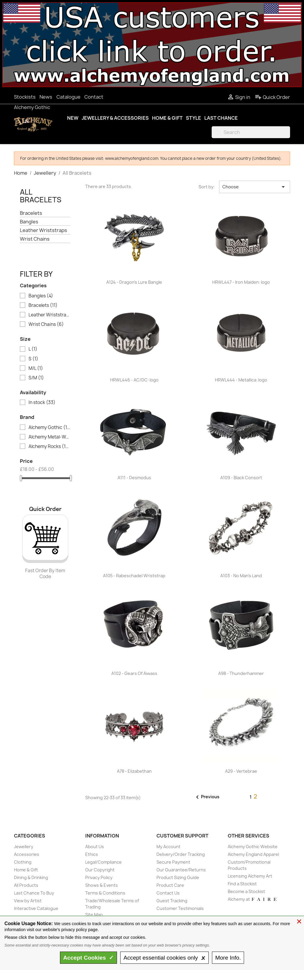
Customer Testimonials (180, 908)
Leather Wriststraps (43, 230)
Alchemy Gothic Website (253, 846)
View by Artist (28, 900)
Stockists (25, 97)
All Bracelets (40, 196)
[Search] (251, 132)
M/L (35, 368)
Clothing (22, 862)
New (72, 118)
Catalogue (68, 97)
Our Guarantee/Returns (181, 870)
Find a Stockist (242, 884)
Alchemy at (252, 899)
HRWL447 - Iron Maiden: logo (241, 282)
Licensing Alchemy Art (250, 876)
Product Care (170, 885)
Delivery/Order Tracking (180, 854)
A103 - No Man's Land (241, 575)
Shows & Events (101, 885)
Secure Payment (173, 862)
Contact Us (168, 893)
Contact (93, 97)
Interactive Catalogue (36, 908)
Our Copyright (100, 870)
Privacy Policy (99, 877)
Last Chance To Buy (34, 893)
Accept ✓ (88, 958)
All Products (26, 885)
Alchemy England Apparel (253, 854)
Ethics (91, 854)
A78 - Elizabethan (134, 771)
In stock (42, 403)
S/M (36, 378)
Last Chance (221, 118)
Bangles (29, 222)
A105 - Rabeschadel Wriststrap (134, 575)
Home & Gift (167, 118)
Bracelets (31, 213)
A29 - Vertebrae (241, 771)
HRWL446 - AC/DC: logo (134, 380)
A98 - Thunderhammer (241, 673)
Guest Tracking (171, 900)
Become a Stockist (246, 891)
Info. (228, 958)
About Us (94, 846)
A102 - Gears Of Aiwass (134, 673)
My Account (168, 846)
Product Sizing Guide (177, 877)
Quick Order (272, 97)
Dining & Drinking (31, 877)
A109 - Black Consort (241, 477)
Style (193, 118)
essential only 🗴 (164, 958)
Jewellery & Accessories (115, 118)
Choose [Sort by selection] (254, 186)
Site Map (94, 914)
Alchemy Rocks (49, 446)
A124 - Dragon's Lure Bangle (134, 282)
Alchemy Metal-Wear (49, 437)
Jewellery (23, 846)
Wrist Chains (35, 239)
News (45, 97)
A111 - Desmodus (134, 477)
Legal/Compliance (103, 862)
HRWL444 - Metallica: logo (241, 380)
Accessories (26, 854)
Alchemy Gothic (32, 107)
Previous (206, 797)
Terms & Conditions (105, 893)
